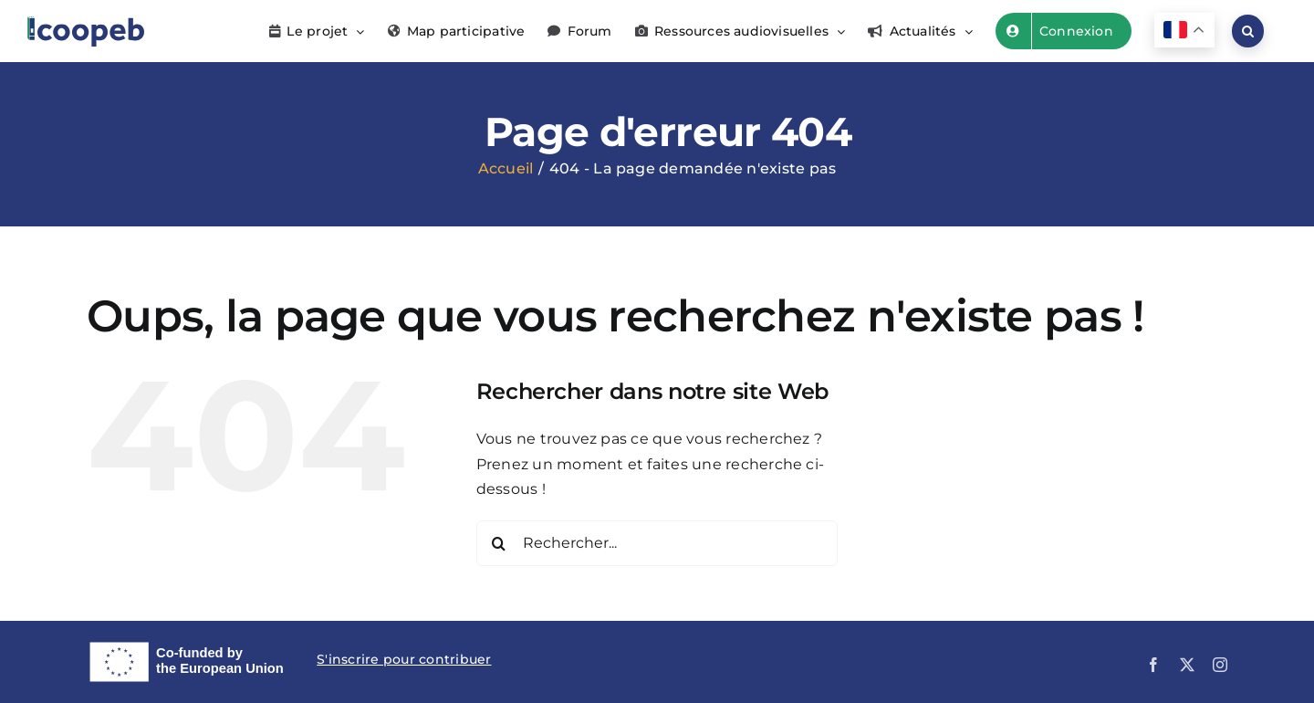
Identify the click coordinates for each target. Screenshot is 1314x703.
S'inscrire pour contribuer (404, 659)
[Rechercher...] (657, 543)
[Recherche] (499, 543)
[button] (1248, 31)
